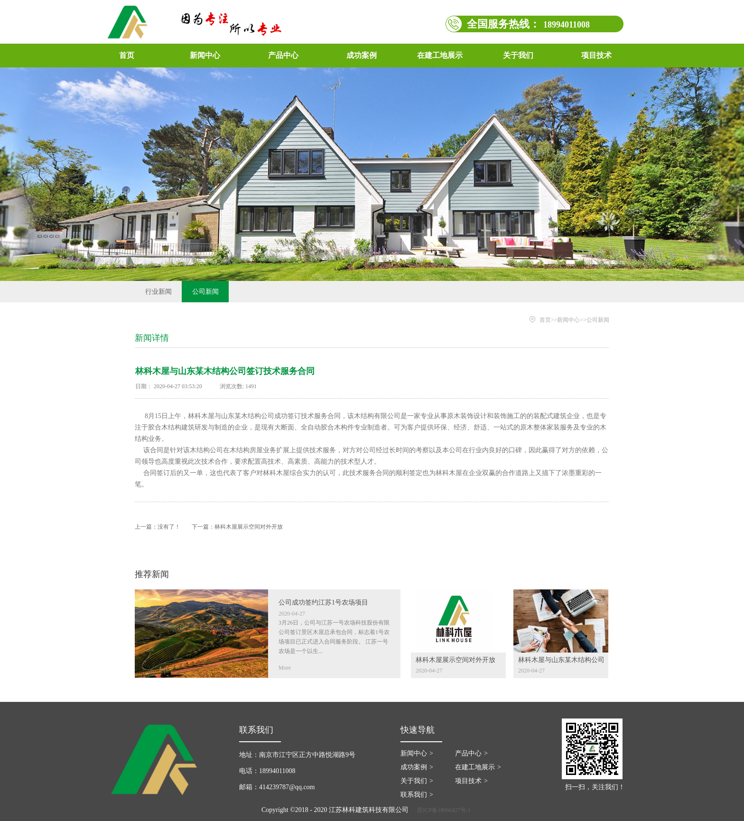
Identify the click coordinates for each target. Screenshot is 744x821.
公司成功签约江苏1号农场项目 (323, 602)
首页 (126, 55)
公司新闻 (597, 320)
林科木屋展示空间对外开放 (248, 526)
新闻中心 (568, 320)
